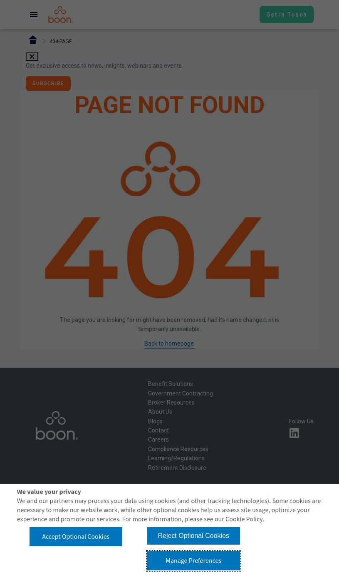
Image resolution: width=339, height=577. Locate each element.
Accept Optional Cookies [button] (75, 536)
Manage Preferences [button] (193, 560)
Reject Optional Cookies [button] (193, 535)
